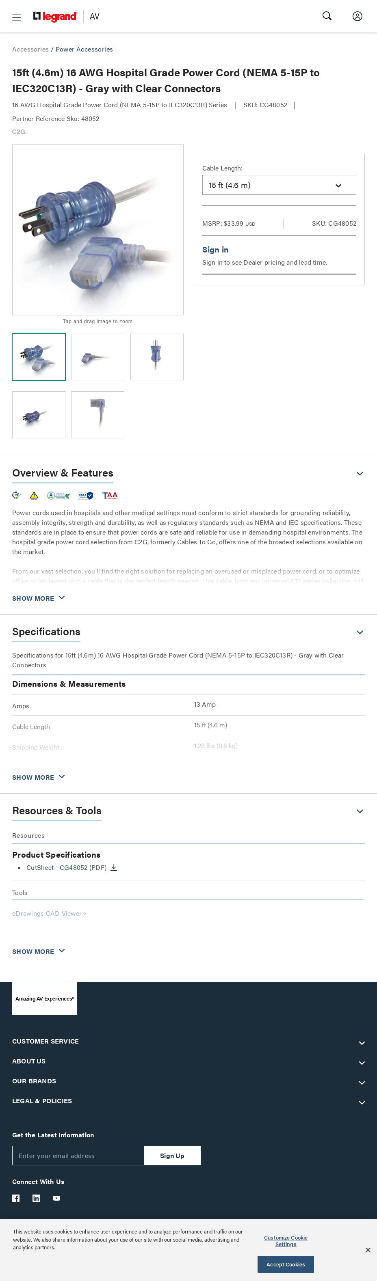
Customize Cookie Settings (286, 1241)
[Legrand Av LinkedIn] (36, 1198)
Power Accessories (84, 49)
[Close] (368, 1250)
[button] (16, 17)
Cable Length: (222, 168)
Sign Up (172, 1155)
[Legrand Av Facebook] (16, 1198)
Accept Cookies (285, 1264)
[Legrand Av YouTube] (57, 1198)
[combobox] (279, 185)
